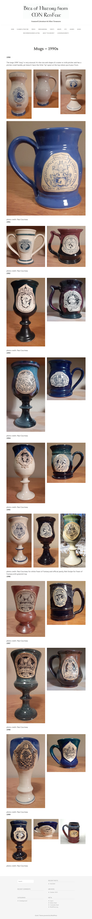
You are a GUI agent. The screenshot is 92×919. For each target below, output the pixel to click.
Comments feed (54, 905)
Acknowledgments (63, 33)
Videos (33, 29)
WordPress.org (54, 907)
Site (65, 29)
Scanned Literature (22, 29)
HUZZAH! (52, 884)
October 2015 (54, 892)
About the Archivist (48, 33)
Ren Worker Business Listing (31, 33)
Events (52, 29)
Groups (59, 29)
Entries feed (53, 903)
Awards (72, 29)
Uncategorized (23, 901)
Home (12, 29)
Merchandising (42, 29)
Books (79, 29)
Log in (51, 901)
